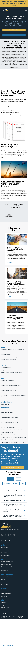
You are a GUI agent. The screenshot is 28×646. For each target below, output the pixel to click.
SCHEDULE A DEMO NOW (12, 467)
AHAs (18, 479)
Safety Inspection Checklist (7, 414)
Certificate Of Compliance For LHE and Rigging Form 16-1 (13, 349)
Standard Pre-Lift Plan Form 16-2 (8, 352)
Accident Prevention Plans (7, 561)
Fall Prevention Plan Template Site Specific (10, 419)
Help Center (4, 596)
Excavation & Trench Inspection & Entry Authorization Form (13, 437)
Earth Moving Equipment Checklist (8, 434)
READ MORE (14, 5)
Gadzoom (10, 479)
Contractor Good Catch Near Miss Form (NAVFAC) (11, 385)
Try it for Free (14, 35)
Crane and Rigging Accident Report (8, 359)
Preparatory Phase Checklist (7, 412)
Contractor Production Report (7, 380)
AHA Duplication (5, 582)
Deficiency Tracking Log (6, 367)
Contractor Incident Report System (8, 390)
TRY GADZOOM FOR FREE (6, 645)
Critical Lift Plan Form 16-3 (6, 354)
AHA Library (4, 552)
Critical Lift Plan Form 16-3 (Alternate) (9, 357)
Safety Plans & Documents (10, 483)
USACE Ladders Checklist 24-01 (7, 424)
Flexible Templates (5, 555)
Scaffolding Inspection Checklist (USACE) (9, 417)
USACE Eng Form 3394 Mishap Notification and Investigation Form (13, 396)
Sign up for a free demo (6, 593)
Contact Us (3, 590)
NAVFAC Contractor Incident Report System (10, 398)
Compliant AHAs (5, 584)
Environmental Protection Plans (7, 567)
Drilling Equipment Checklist (7, 432)
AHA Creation (4, 547)
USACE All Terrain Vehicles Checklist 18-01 (10, 422)
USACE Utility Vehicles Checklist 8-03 (9, 427)
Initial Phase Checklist (5, 409)
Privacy (19, 616)
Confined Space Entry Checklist (7, 439)
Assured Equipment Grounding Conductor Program (11, 372)
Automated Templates (6, 550)
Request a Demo (14, 29)
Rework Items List (5, 404)
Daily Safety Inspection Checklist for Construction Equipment (13, 442)
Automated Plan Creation (7, 576)
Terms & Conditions (21, 617)
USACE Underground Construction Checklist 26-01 (11, 429)
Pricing (22, 483)
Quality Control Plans (6, 564)
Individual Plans (4, 570)
